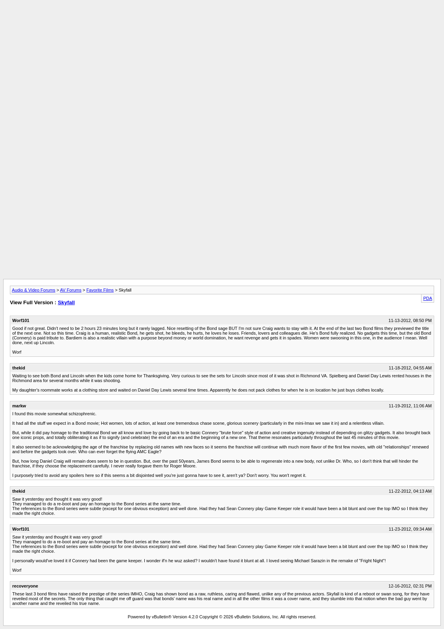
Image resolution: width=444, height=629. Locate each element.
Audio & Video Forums (33, 290)
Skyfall (66, 302)
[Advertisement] (222, 21)
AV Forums (70, 290)
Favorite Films (100, 290)
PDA (427, 298)
